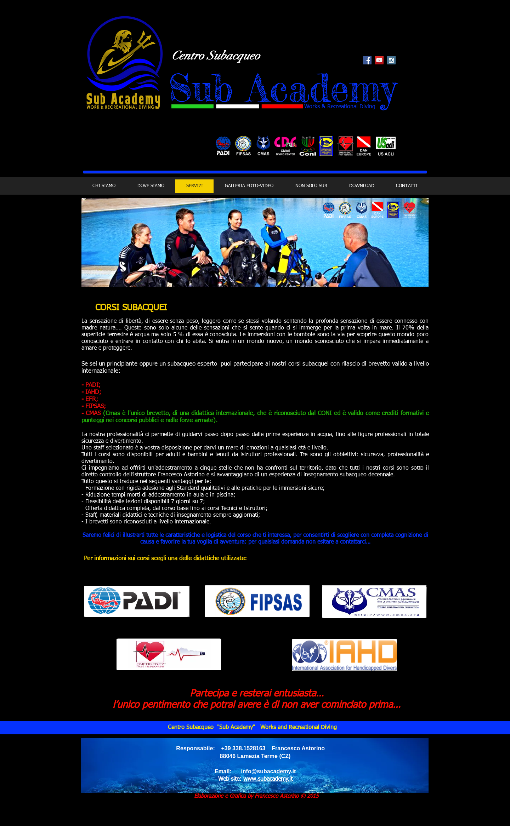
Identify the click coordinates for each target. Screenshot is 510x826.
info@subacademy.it (268, 771)
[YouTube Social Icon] (379, 60)
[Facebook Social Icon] (367, 60)
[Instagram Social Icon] (391, 60)
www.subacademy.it (268, 779)
